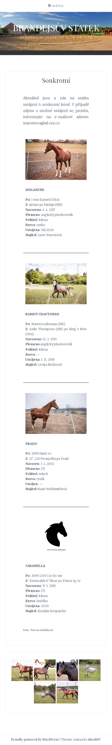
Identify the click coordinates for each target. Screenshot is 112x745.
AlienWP (94, 740)
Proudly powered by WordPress (35, 740)
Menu (58, 6)
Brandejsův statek (56, 27)
